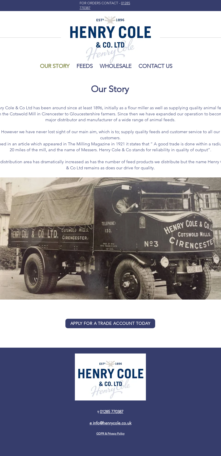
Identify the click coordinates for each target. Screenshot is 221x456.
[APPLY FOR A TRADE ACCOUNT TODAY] (110, 323)
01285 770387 (111, 411)
